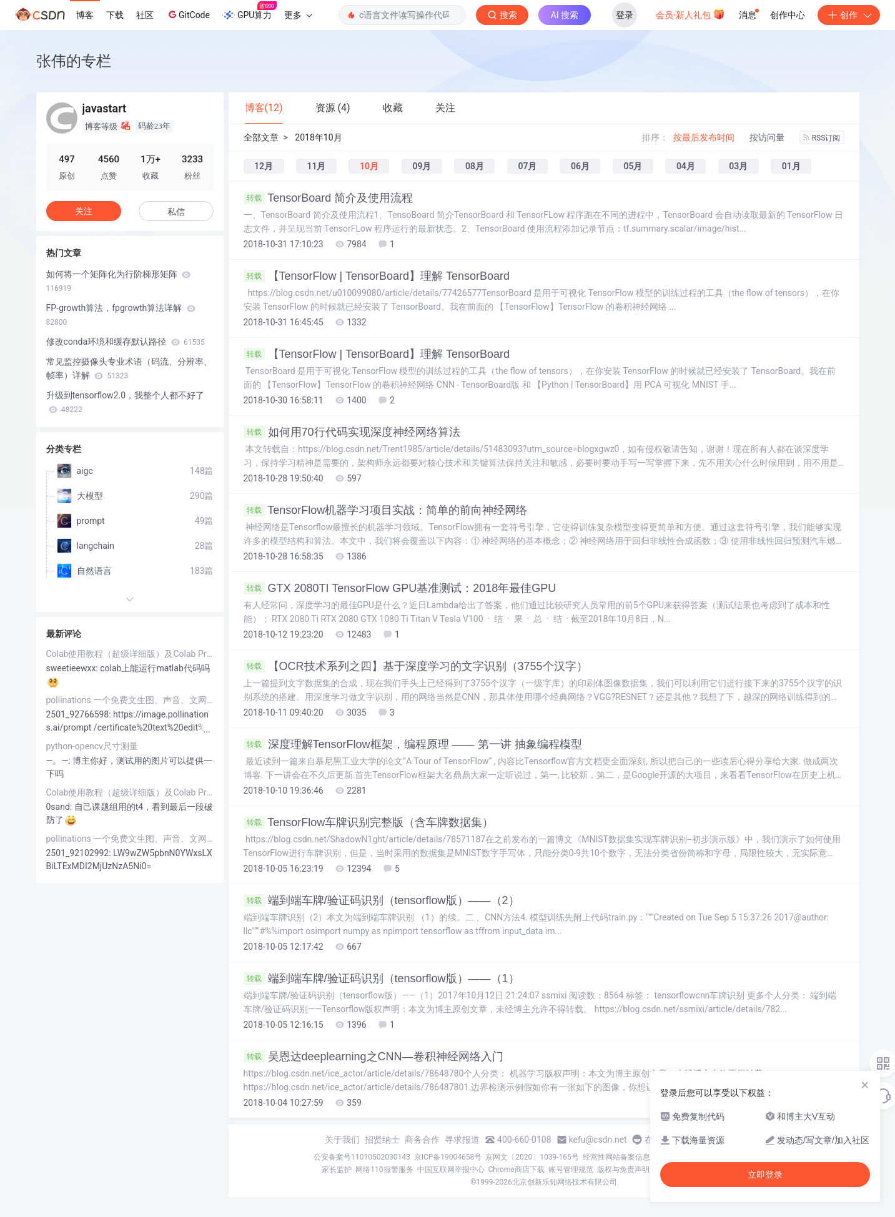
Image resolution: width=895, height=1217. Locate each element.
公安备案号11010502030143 (362, 1157)
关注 (83, 211)
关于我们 (342, 1140)
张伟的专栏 (73, 60)
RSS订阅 (822, 138)
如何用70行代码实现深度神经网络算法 (352, 432)
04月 (685, 166)
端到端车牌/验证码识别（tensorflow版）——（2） (382, 900)
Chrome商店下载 (516, 1169)
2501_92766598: (80, 714)
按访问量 (766, 137)
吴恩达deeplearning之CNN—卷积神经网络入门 (373, 1056)
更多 (298, 15)
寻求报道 (462, 1140)
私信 (176, 212)
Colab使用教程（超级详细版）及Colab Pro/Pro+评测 (130, 654)
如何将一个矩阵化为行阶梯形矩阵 (118, 281)
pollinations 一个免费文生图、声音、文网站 (130, 700)
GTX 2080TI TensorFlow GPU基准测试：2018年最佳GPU (400, 588)
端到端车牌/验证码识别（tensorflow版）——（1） (382, 978)
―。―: (59, 761)
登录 (624, 15)
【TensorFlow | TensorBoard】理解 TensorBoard (377, 276)
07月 (527, 166)
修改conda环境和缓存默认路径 (125, 342)
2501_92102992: (80, 853)
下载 (115, 15)
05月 (632, 166)
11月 (316, 166)
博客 (85, 15)
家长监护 (337, 1169)
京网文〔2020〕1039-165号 (532, 1157)
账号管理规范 (570, 1169)
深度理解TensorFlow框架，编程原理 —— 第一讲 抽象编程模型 (413, 744)
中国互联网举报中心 (451, 1169)
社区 (145, 15)
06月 (580, 166)
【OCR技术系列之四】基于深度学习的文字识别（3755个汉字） (416, 666)
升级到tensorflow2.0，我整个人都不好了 (125, 402)
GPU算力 (249, 11)
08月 (474, 166)
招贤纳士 (382, 1140)
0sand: (60, 807)
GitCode (188, 14)
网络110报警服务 (384, 1169)
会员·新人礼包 (690, 13)
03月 (738, 166)
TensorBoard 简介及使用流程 (328, 198)
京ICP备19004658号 (448, 1157)
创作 (849, 15)
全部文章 (261, 137)
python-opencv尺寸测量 (92, 746)
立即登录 (765, 1175)
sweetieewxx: (73, 668)
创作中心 (787, 15)
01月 (791, 166)
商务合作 (422, 1140)
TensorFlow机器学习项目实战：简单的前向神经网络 (386, 510)
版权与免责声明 (623, 1169)
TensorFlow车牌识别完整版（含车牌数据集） (369, 822)
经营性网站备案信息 (616, 1157)
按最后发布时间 (703, 137)
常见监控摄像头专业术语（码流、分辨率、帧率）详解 (129, 368)
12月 (263, 166)
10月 (369, 166)
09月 (421, 166)
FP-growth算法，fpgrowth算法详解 (120, 315)
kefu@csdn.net (598, 1140)
